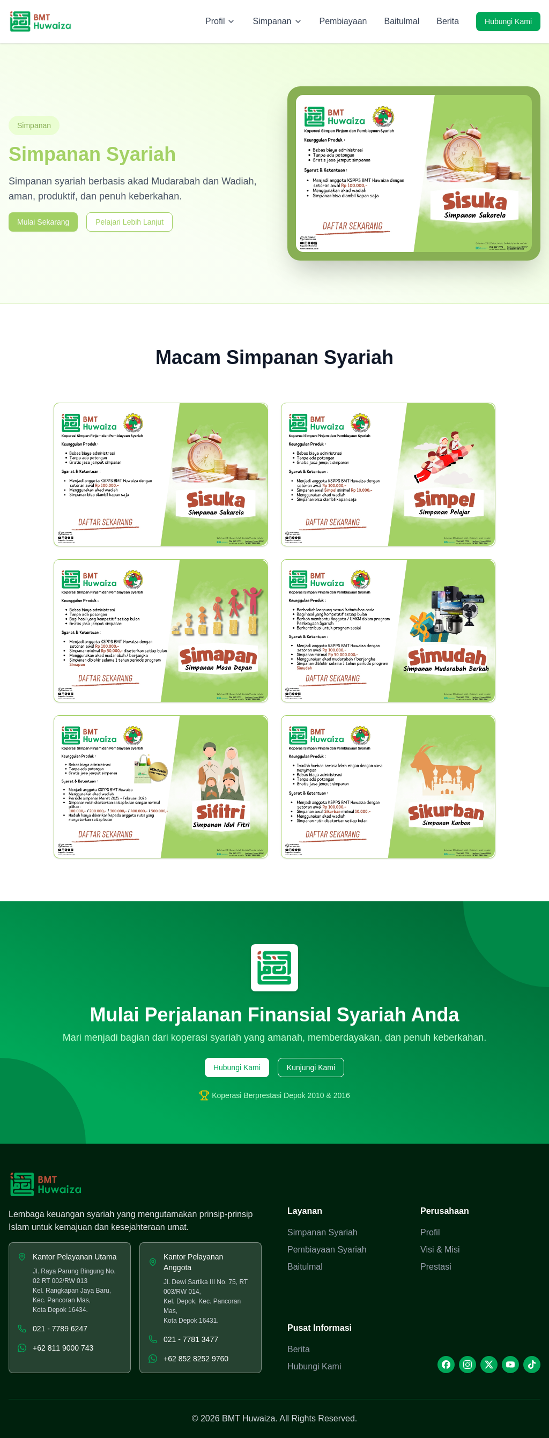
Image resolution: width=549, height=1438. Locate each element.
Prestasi (435, 1266)
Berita (447, 21)
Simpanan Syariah (322, 1232)
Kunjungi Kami (311, 1067)
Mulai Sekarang (43, 222)
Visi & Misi (440, 1249)
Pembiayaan (343, 21)
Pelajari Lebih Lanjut (129, 222)
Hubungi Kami (508, 21)
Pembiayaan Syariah (327, 1249)
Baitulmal (401, 21)
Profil (430, 1232)
